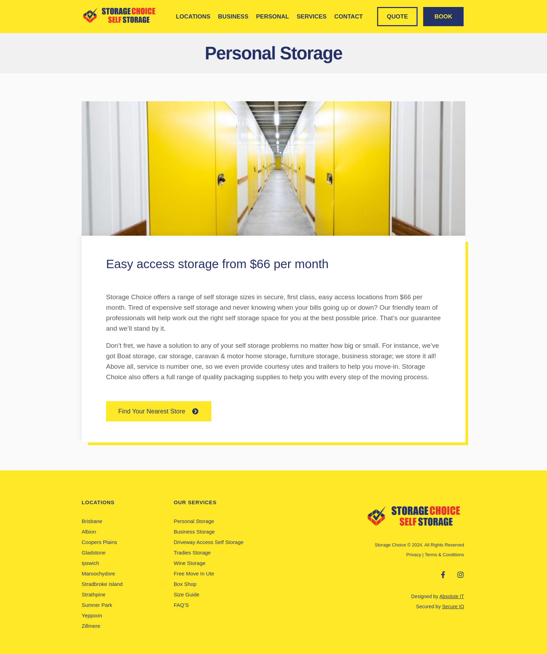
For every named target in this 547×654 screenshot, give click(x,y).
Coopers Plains (99, 542)
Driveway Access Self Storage (208, 542)
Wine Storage (189, 563)
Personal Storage (194, 521)
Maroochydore (98, 573)
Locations (193, 16)
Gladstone (93, 553)
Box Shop (185, 584)
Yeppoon (92, 615)
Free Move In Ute (194, 573)
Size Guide (186, 594)
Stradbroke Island (102, 584)
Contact (348, 16)
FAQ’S (181, 605)
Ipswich (90, 563)
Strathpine (93, 594)
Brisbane (92, 521)
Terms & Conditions (444, 554)
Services (312, 16)
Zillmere (91, 626)
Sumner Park (97, 605)
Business (233, 16)
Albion (89, 532)
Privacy (413, 554)
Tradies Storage (192, 553)
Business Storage (194, 532)
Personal (272, 16)
